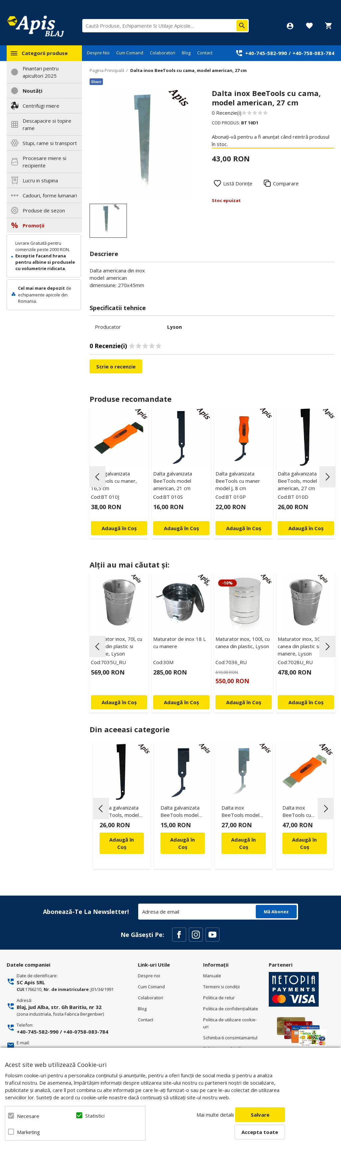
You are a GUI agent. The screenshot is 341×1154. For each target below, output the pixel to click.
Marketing (28, 1132)
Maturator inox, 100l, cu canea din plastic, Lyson (242, 643)
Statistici (95, 1115)
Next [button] (327, 476)
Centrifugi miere (41, 105)
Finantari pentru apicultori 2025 (41, 72)
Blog (186, 53)
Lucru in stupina (40, 180)
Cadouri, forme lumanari (50, 195)
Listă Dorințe (237, 183)
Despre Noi (98, 53)
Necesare (28, 1116)
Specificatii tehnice (118, 308)
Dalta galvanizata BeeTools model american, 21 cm (172, 480)
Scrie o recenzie (116, 366)
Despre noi (149, 976)
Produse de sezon (44, 210)
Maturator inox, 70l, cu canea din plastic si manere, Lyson (116, 646)
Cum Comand (129, 53)
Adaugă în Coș (121, 843)
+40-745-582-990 (266, 53)
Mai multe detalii (215, 1114)
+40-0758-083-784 (85, 1031)
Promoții (33, 225)
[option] (145, 144)
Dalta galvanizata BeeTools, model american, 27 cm (297, 480)
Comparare (286, 183)
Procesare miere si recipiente (44, 162)
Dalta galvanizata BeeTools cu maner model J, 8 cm (237, 480)
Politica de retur (219, 998)
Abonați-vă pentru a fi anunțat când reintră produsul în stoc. (270, 140)
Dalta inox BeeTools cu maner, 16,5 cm (300, 812)
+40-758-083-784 (313, 53)
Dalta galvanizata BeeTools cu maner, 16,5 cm (114, 480)
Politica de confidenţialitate (230, 1009)
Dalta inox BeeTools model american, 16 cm (240, 812)
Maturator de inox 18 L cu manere (179, 643)
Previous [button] (98, 476)
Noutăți (32, 90)
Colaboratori (162, 53)
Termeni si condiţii (221, 987)
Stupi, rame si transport (50, 143)
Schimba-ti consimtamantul (230, 1038)
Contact (204, 53)
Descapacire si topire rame (47, 124)
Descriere (104, 254)
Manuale (212, 976)
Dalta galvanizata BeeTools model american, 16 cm (180, 812)
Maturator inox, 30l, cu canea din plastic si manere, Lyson (303, 646)
